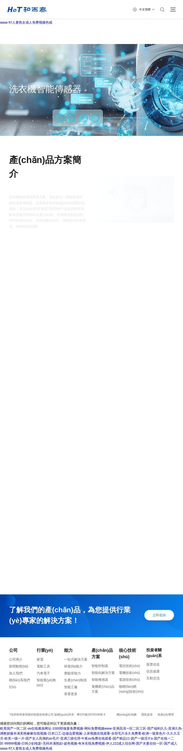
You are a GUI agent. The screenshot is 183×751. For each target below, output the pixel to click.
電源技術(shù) (129, 680)
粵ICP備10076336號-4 (91, 714)
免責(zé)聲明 (166, 714)
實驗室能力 (72, 673)
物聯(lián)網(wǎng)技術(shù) (131, 689)
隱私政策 (147, 714)
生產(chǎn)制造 (75, 680)
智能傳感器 (100, 680)
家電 (40, 659)
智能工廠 (70, 687)
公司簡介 (15, 659)
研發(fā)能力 (73, 666)
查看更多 (70, 694)
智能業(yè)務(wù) (46, 682)
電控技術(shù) (129, 666)
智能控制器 (100, 666)
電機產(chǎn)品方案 (103, 689)
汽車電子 (43, 673)
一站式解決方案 (75, 659)
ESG (12, 687)
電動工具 (43, 666)
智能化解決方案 (103, 673)
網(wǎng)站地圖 (127, 714)
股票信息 (153, 664)
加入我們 (15, 673)
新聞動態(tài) (18, 666)
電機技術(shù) (129, 673)
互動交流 (153, 678)
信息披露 (153, 671)
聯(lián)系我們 (19, 680)
